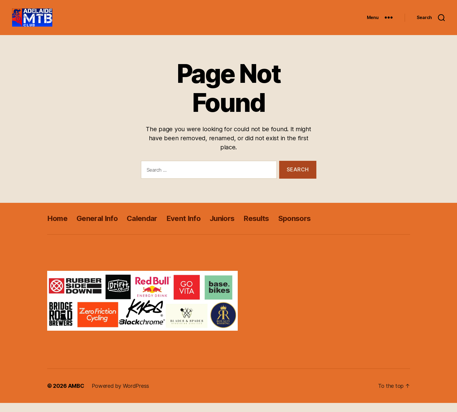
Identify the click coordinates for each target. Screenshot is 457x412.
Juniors (222, 227)
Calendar (142, 227)
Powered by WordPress (120, 395)
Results (256, 227)
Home (57, 227)
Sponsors (294, 227)
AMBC (76, 395)
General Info (97, 227)
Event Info (183, 227)
